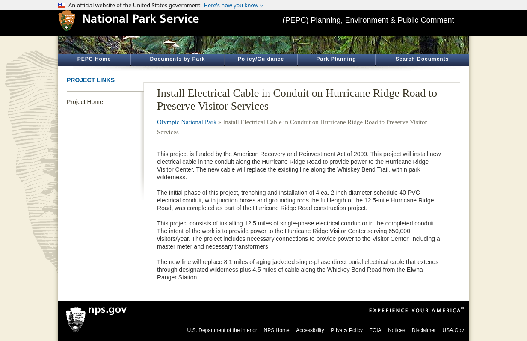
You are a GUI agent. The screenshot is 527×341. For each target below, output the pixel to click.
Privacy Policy (347, 330)
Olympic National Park (186, 122)
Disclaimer (424, 330)
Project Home (85, 101)
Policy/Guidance (261, 59)
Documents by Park (177, 59)
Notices (396, 330)
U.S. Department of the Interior (222, 330)
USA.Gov (453, 330)
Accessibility (310, 330)
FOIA (376, 330)
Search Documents (422, 59)
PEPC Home (94, 59)
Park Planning (336, 59)
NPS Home (277, 330)
